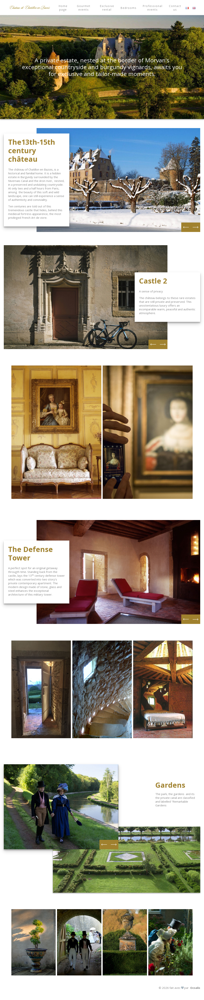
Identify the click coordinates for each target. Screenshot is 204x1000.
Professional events (153, 7)
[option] (118, 180)
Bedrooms (128, 8)
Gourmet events (84, 7)
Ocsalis (195, 988)
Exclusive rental (107, 7)
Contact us (175, 7)
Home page (63, 7)
